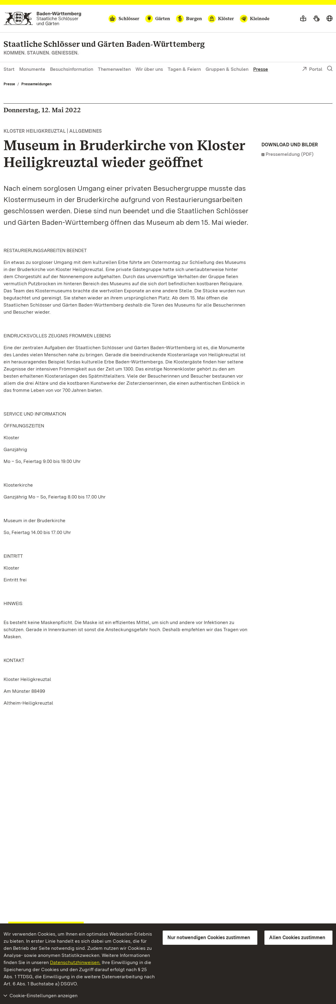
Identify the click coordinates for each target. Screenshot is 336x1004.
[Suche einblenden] (329, 69)
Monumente (32, 69)
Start (9, 69)
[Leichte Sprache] (303, 18)
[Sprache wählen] (329, 18)
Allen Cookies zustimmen (297, 937)
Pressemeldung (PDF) (290, 154)
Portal (312, 69)
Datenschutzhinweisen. (75, 962)
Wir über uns (149, 69)
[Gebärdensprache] (316, 18)
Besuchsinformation (71, 69)
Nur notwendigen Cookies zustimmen (208, 937)
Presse (260, 69)
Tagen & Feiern (184, 69)
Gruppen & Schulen (227, 69)
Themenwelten (114, 69)
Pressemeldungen (36, 84)
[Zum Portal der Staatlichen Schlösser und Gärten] (42, 18)
